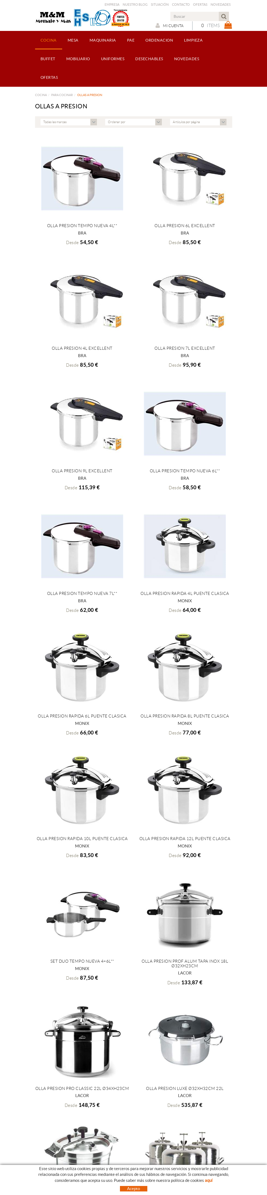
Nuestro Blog (135, 4)
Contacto (181, 4)
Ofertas (200, 4)
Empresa (112, 4)
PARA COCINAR (62, 95)
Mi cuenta (169, 25)
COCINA (41, 95)
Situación (160, 4)
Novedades (221, 4)
